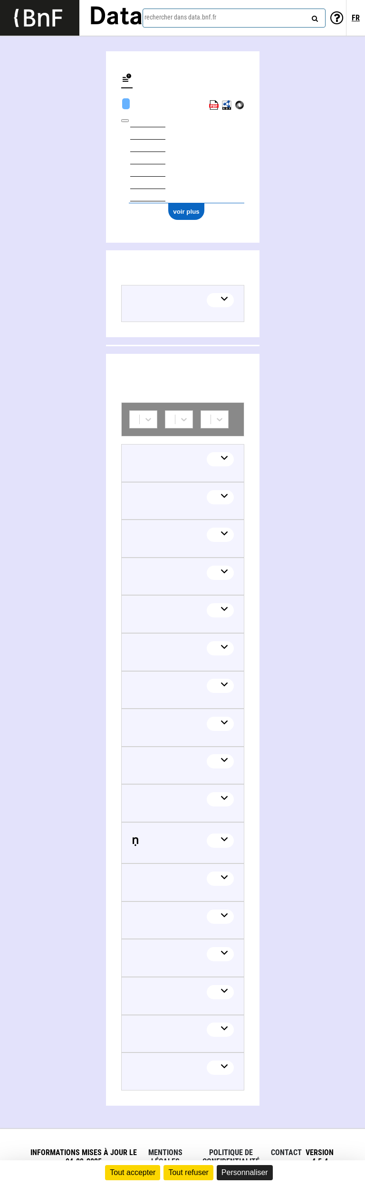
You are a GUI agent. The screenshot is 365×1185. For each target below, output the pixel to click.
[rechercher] (313, 16)
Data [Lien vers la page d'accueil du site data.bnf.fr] (116, 17)
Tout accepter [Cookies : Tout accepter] (132, 1172)
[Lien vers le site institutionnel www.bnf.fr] (39, 18)
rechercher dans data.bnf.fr (180, 17)
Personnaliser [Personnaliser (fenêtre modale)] (244, 1172)
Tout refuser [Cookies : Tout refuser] (188, 1172)
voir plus (186, 211)
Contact (286, 1152)
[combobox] (234, 18)
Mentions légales (165, 1157)
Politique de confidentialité (230, 1157)
